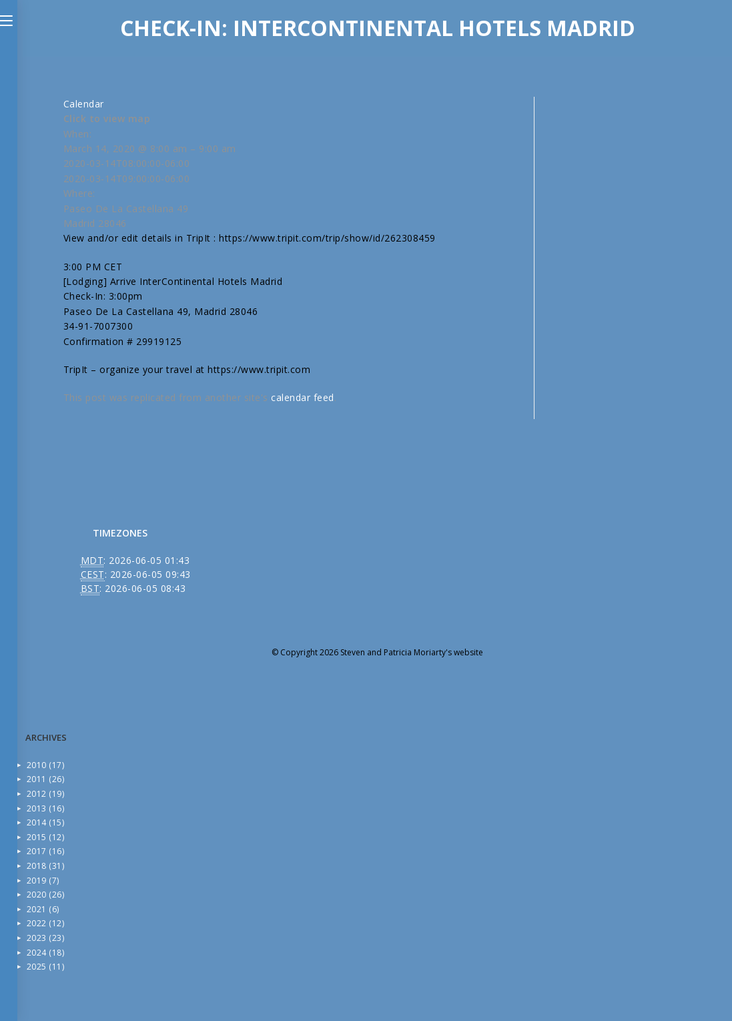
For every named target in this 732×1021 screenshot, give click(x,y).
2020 (46, 894)
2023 (46, 938)
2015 (46, 837)
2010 (46, 765)
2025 (46, 966)
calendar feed (302, 397)
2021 (43, 909)
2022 (46, 923)
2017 (46, 851)
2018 (46, 866)
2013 (46, 808)
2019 (43, 880)
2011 (46, 779)
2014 (46, 822)
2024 (46, 952)
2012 (46, 793)
